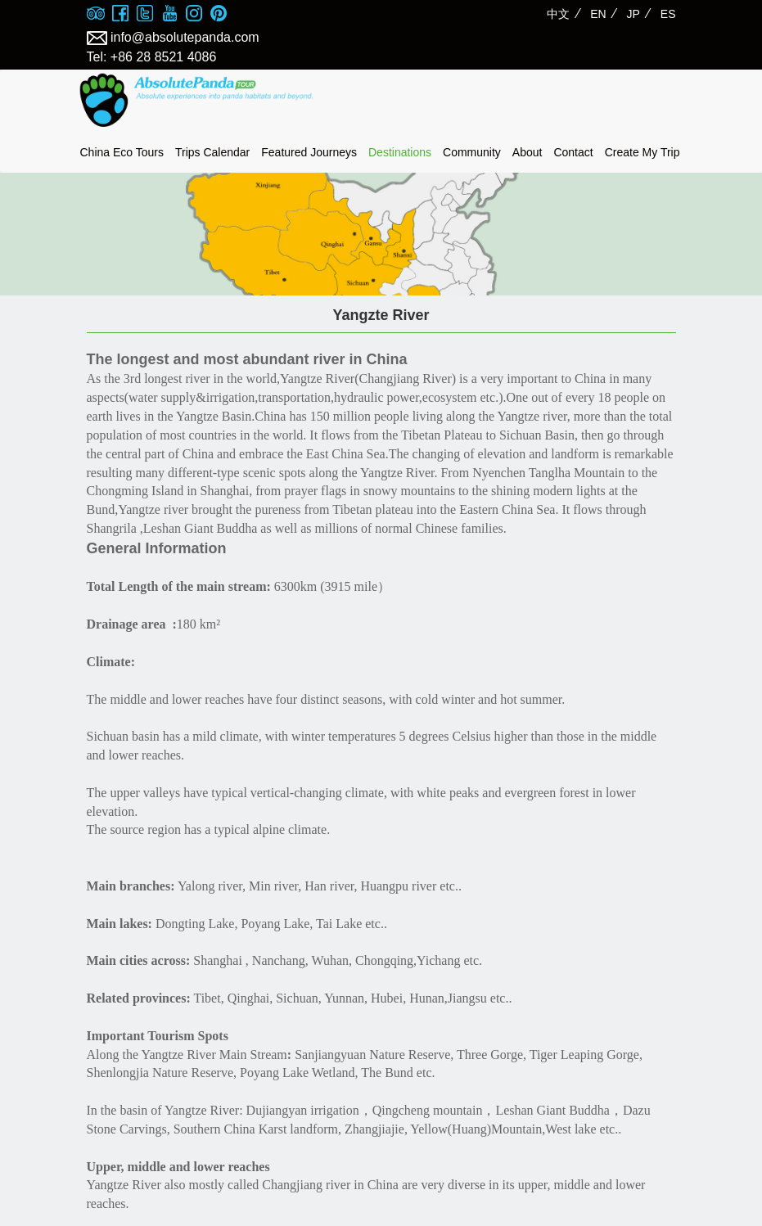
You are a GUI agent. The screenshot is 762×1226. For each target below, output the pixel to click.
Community (472, 152)
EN (598, 13)
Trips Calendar (212, 152)
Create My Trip (642, 152)
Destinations (399, 152)
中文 (558, 13)
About (527, 152)
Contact (573, 152)
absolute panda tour (197, 100)
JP (633, 13)
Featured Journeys (309, 152)
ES (668, 13)
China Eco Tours (122, 152)
